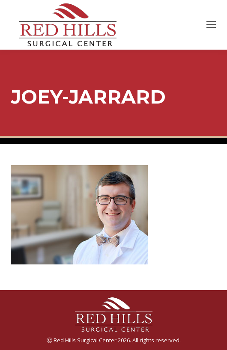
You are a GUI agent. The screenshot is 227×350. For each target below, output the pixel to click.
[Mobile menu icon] (211, 25)
